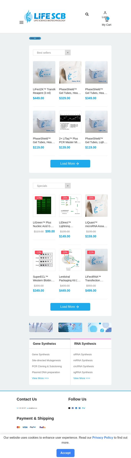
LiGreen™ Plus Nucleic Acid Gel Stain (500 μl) (42, 226)
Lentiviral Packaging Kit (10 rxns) (69, 280)
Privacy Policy (102, 437)
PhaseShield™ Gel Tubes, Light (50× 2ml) (95, 142)
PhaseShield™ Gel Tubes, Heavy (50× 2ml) (43, 142)
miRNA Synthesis (83, 360)
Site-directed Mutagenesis (46, 360)
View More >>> (40, 378)
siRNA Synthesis (82, 354)
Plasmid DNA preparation (46, 372)
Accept (65, 453)
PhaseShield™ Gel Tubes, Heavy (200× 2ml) (95, 93)
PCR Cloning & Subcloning (47, 366)
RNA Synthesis (85, 343)
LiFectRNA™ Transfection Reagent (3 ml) (94, 280)
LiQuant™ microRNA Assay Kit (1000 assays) (95, 226)
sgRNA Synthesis (83, 372)
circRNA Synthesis (83, 366)
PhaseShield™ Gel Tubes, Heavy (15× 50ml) (69, 93)
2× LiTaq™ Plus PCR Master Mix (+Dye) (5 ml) (69, 142)
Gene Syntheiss (44, 343)
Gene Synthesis (41, 354)
